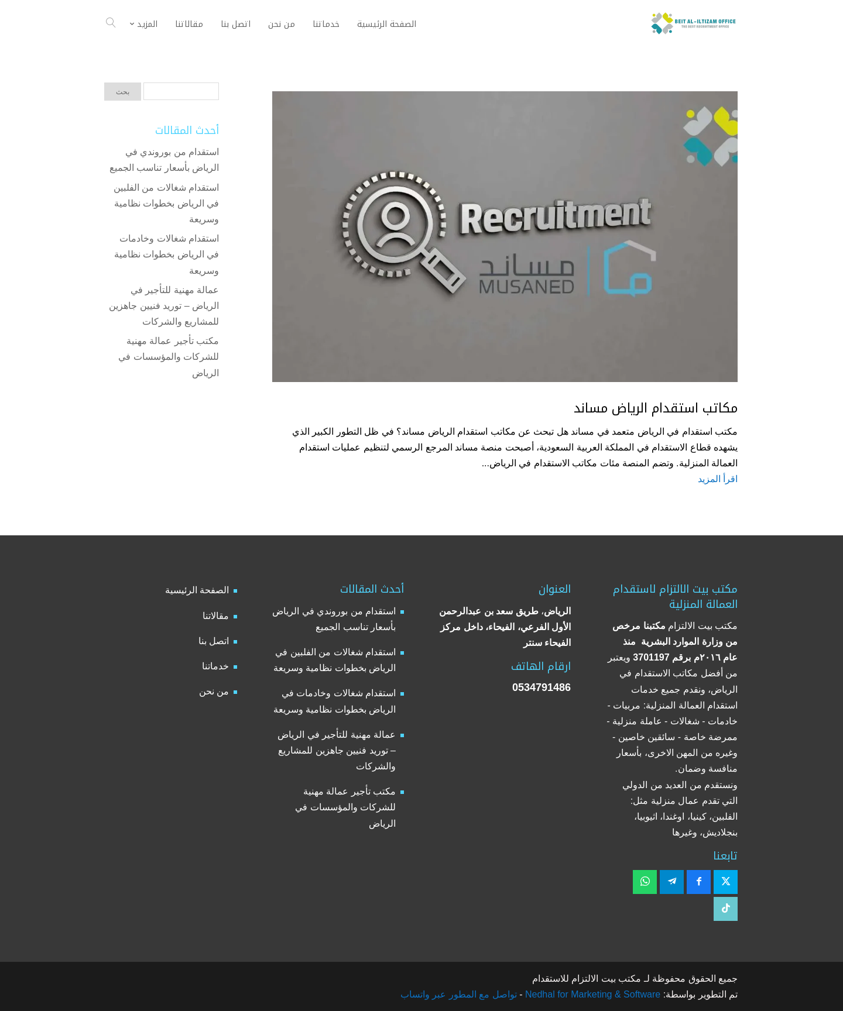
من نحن (214, 691)
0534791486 (541, 687)
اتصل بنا (213, 641)
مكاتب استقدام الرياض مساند (656, 408)
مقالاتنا (216, 616)
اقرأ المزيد (718, 479)
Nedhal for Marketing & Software (592, 994)
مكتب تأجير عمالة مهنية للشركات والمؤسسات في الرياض (168, 356)
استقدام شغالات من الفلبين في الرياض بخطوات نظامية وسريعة (166, 203)
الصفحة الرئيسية (197, 590)
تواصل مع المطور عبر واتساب (458, 994)
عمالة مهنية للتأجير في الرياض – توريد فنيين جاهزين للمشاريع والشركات (164, 305)
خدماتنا (215, 666)
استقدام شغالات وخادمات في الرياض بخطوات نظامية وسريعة (166, 254)
